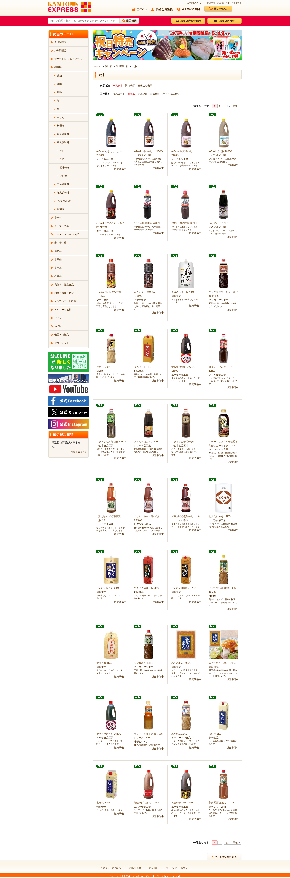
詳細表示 (130, 85)
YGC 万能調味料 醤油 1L (147, 223)
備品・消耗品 (61, 334)
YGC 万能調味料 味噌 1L (184, 223)
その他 (63, 175)
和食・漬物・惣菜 (64, 292)
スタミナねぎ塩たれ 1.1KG (111, 441)
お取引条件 (135, 868)
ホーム (97, 66)
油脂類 (58, 326)
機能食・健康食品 (64, 284)
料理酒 (60, 125)
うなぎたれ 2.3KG (218, 223)
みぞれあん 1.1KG (143, 663)
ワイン (58, 318)
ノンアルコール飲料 (65, 301)
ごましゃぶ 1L (104, 366)
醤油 (59, 75)
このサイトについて (111, 868)
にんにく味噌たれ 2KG (183, 588)
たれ (134, 66)
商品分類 (143, 93)
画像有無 (155, 93)
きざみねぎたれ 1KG (182, 292)
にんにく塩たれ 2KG (107, 588)
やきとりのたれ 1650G (108, 733)
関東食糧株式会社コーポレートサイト (224, 3)
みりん (60, 117)
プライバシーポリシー (178, 868)
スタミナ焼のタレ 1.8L (146, 441)
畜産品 (58, 267)
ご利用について (194, 3)
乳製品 (58, 276)
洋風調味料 (63, 192)
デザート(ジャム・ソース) (68, 58)
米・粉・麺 (60, 242)
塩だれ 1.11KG (179, 733)
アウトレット (61, 343)
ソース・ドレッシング (66, 234)
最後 (235, 106)
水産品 (58, 259)
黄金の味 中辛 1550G (183, 802)
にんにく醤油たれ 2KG (146, 588)
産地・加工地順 (170, 93)
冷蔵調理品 (60, 50)
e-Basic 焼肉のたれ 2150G (148, 151)
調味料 (108, 66)
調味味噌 (64, 167)
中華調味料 (63, 184)
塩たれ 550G (103, 802)
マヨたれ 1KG (104, 663)
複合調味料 (63, 134)
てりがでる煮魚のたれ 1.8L (186, 516)
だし (62, 150)
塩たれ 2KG (215, 733)
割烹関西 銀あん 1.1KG (221, 802)
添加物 (60, 209)
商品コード (119, 93)
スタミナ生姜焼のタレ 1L (185, 441)
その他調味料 (64, 201)
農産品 (58, 251)
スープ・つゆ (61, 226)
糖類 (59, 92)
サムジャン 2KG (142, 366)
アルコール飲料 (62, 309)
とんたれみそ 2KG (220, 516)
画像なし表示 (145, 85)
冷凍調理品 (60, 42)
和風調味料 (122, 66)
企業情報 (153, 868)
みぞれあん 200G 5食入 (222, 663)
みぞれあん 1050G (181, 663)
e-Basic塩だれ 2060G (220, 151)
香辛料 (58, 217)
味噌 (59, 84)
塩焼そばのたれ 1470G (146, 802)
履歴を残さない (78, 452)
